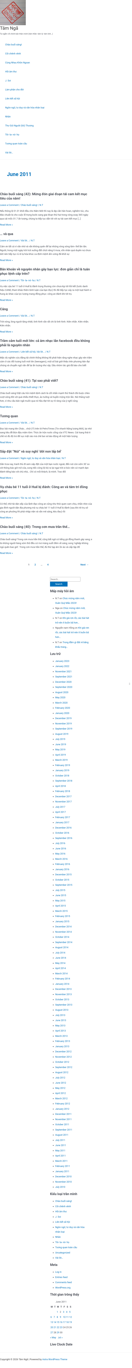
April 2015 (60, 905)
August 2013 (61, 1010)
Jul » (60, 1337)
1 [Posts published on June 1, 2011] (57, 1312)
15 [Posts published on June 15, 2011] (58, 1322)
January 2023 (62, 661)
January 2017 (62, 822)
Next (84, 564)
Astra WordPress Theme (54, 1359)
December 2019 (63, 718)
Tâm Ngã (9, 28)
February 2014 (62, 978)
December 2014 (63, 926)
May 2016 (60, 853)
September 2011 (63, 1129)
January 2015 (62, 921)
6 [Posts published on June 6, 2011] (51, 1317)
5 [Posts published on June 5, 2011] (70, 1312)
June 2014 (60, 957)
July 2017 (60, 806)
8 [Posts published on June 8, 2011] (57, 1317)
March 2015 (61, 911)
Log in (58, 1272)
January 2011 (62, 1171)
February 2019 (62, 765)
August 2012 (61, 1072)
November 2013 (63, 994)
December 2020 (63, 682)
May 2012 (60, 1088)
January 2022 (62, 666)
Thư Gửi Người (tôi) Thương (19, 125)
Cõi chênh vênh (13, 53)
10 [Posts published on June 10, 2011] (64, 1317)
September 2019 (63, 728)
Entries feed (61, 1277)
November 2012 (63, 1056)
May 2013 (60, 1025)
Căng (4, 309)
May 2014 (60, 963)
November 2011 (63, 1119)
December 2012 (63, 1051)
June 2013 (60, 1020)
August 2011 (61, 1134)
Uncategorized (62, 1252)
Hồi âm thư (11, 71)
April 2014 (60, 968)
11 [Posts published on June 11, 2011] (67, 1317)
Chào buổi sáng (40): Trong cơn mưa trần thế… (35, 527)
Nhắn (8, 116)
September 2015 (63, 885)
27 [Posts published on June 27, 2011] (51, 1332)
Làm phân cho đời (14, 89)
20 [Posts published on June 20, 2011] (51, 1327)
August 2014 (61, 947)
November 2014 (63, 931)
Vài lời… (9, 152)
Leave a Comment (9, 205)
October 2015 (62, 879)
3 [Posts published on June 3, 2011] (63, 1312)
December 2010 (63, 1176)
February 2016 (62, 864)
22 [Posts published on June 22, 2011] (58, 1327)
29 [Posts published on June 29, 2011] (58, 1332)
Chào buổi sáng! (13, 44)
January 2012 (62, 1109)
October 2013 (62, 999)
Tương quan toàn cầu (16, 143)
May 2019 (60, 749)
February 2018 (62, 791)
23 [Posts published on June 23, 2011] (61, 1327)
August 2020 (61, 692)
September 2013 (63, 1004)
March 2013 (61, 1036)
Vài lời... (25, 240)
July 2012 (60, 1077)
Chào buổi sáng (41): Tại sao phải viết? (29, 380)
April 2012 (60, 1093)
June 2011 (60, 1145)
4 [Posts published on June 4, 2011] (66, 1312)
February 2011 (62, 1166)
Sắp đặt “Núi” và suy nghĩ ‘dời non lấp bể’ (30, 451)
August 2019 (61, 734)
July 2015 (60, 890)
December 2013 (63, 989)
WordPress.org (63, 1287)
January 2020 (62, 713)
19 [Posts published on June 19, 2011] (70, 1322)
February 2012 (62, 1103)
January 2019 (62, 770)
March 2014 (61, 973)
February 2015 (62, 916)
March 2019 (61, 760)
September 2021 (63, 676)
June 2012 (60, 1082)
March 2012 (61, 1098)
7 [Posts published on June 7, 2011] (54, 1317)
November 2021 (63, 671)
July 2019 (60, 739)
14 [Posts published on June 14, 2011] (55, 1322)
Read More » (6, 224)
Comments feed (63, 1282)
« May (53, 1337)
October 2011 (62, 1124)
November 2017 (63, 801)
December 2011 (63, 1114)
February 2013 (62, 1041)
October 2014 (62, 937)
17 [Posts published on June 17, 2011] (64, 1322)
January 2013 (62, 1046)
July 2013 (60, 1015)
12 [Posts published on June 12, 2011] (70, 1317)
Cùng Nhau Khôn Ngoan (17, 62)
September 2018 (63, 780)
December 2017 (63, 796)
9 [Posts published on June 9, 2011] (60, 1317)
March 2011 (61, 1161)
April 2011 (60, 1155)
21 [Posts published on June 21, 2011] (55, 1327)
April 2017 (60, 812)
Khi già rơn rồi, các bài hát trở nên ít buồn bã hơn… (72, 632)
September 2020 (63, 687)
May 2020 (60, 697)
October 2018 (62, 775)
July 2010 (60, 1187)
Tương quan (9, 416)
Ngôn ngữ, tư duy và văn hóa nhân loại (24, 107)
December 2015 (63, 874)
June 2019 (60, 744)
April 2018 (60, 786)
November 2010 (63, 1181)
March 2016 (61, 859)
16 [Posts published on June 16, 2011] (61, 1322)
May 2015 (60, 900)
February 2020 (62, 707)
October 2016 (62, 832)
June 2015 (60, 895)
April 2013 (60, 1030)
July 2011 (60, 1140)
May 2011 (60, 1150)
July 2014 (60, 952)
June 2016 (60, 848)
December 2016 (63, 827)
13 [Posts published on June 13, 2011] (51, 1322)
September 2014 (63, 942)
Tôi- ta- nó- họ (12, 134)
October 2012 (62, 1062)
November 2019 (63, 723)
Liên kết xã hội (12, 98)
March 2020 (61, 702)
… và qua (6, 234)
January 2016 (62, 869)
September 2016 (63, 838)
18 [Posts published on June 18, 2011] (67, 1322)
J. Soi (8, 80)
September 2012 (63, 1067)
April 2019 (60, 754)
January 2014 (62, 984)
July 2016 (60, 843)
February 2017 (62, 817)
